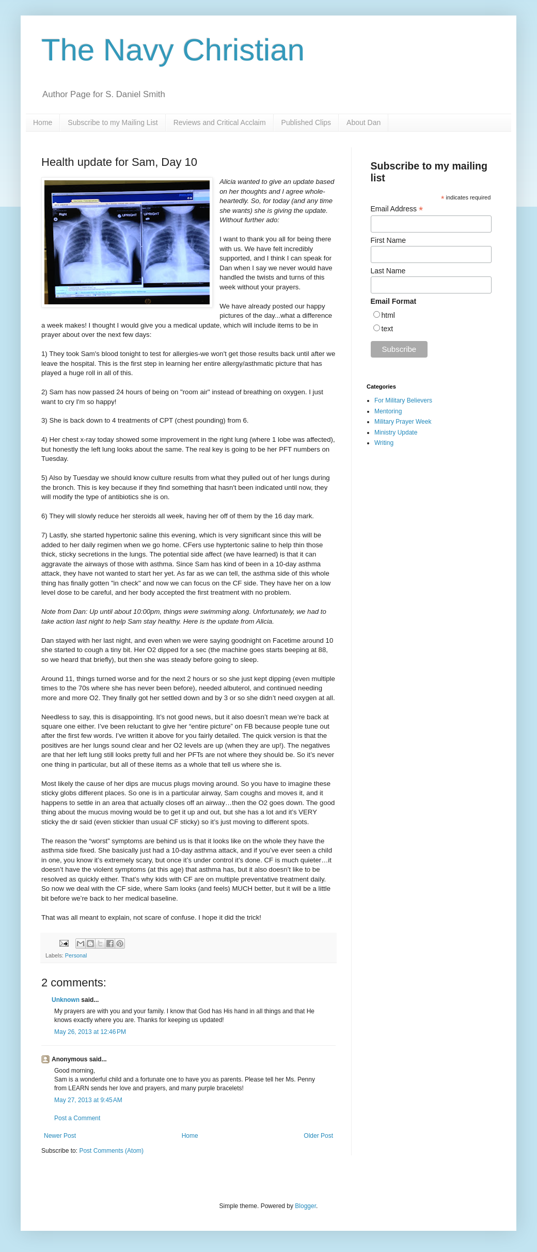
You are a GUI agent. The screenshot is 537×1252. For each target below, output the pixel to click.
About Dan (363, 122)
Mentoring (388, 411)
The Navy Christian (173, 50)
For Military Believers (403, 400)
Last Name (388, 271)
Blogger (305, 1206)
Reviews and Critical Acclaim (219, 122)
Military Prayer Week (402, 421)
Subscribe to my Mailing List (112, 122)
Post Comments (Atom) (111, 1150)
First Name (388, 240)
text (387, 328)
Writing (383, 442)
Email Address (397, 209)
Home (42, 122)
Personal (76, 955)
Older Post (318, 1135)
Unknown (66, 999)
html (388, 315)
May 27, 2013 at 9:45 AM (88, 1100)
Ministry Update (395, 432)
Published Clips (306, 122)
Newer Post (60, 1135)
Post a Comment (77, 1118)
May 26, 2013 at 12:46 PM (90, 1031)
